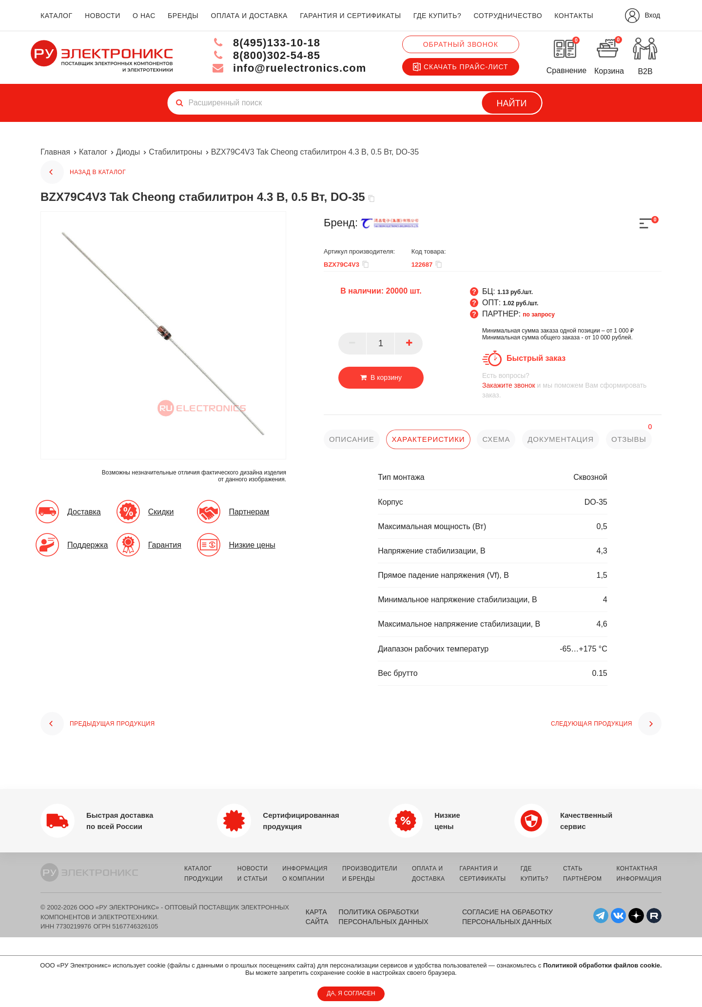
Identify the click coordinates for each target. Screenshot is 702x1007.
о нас (144, 16)
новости (102, 16)
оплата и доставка (249, 16)
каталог (56, 16)
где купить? (437, 16)
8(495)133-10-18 (266, 43)
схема (496, 439)
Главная (55, 152)
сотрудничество (507, 16)
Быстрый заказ (536, 358)
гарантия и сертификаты (350, 16)
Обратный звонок (460, 44)
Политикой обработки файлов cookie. (602, 965)
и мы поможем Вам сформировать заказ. (572, 385)
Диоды (128, 152)
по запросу (539, 314)
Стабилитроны (175, 152)
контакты (573, 16)
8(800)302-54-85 (266, 55)
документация (560, 439)
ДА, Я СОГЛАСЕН (351, 993)
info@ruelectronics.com (289, 68)
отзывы (628, 439)
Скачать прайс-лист (460, 66)
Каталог (93, 152)
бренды (183, 16)
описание (351, 439)
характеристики (428, 439)
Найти (512, 103)
